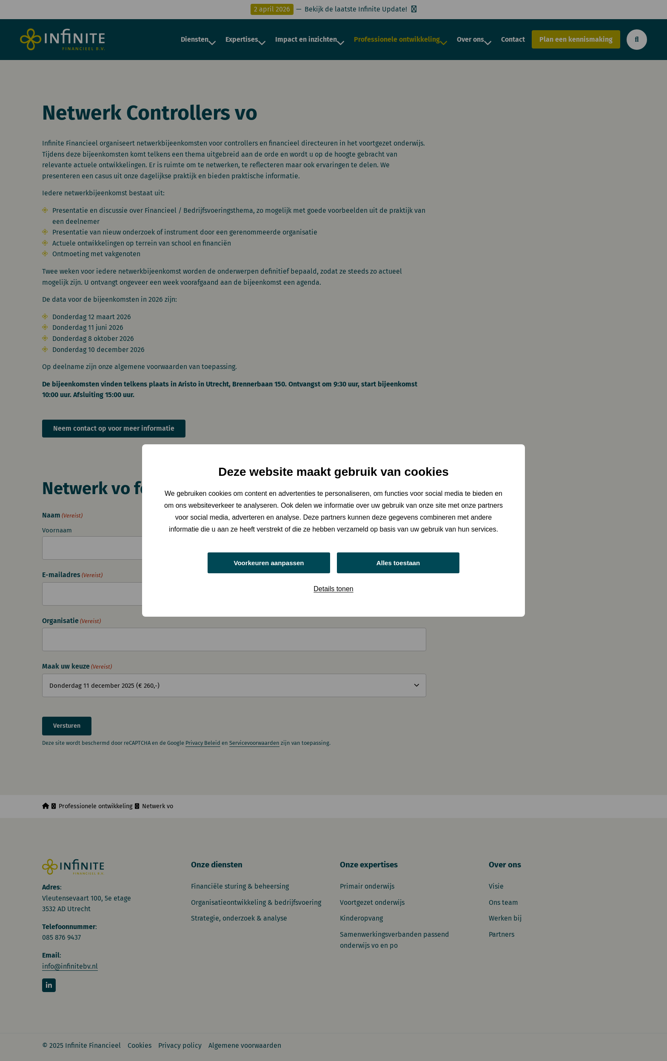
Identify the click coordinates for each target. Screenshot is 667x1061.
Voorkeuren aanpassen (269, 562)
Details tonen (333, 589)
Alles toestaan (398, 562)
